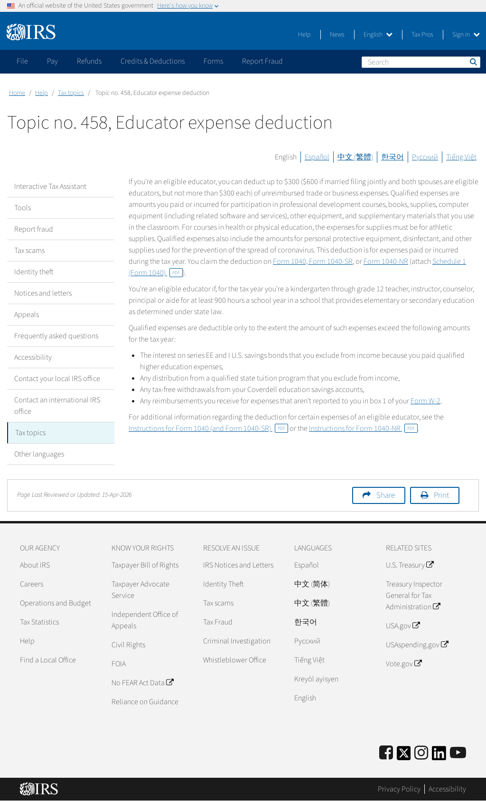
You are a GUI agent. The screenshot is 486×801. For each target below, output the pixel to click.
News (337, 34)
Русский (425, 157)
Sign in (466, 34)
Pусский (307, 641)
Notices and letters (43, 293)
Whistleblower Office (234, 660)
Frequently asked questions (56, 336)
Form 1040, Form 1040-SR (313, 261)
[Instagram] (421, 753)
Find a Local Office (48, 660)
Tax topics (71, 93)
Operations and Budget (55, 603)
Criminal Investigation (237, 641)
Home (17, 93)
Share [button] (385, 495)
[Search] (421, 62)
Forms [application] (213, 61)
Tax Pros (422, 34)
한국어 (392, 157)
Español (317, 157)
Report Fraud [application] (262, 61)
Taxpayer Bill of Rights (145, 565)
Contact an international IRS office (57, 406)
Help (304, 34)
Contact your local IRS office (57, 378)
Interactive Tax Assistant (50, 186)
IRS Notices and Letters (238, 565)
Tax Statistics (39, 622)
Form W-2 (425, 401)
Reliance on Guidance (145, 702)
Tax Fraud (218, 622)
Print (441, 495)
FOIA (119, 664)
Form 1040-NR (386, 261)
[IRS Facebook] (386, 753)
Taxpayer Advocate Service (140, 590)
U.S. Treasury (409, 565)
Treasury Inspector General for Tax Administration (414, 595)
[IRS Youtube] (458, 753)
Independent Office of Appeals (145, 620)
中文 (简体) (312, 584)
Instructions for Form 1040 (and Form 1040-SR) (208, 428)
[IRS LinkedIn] (439, 756)
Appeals (26, 314)
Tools (22, 208)
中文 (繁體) (355, 157)
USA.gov (403, 626)
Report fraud (33, 229)
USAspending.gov (417, 645)
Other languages (39, 454)
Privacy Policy (399, 789)
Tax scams (29, 250)
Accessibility (33, 357)
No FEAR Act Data (142, 683)
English (378, 34)
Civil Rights (128, 645)
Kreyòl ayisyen (316, 679)
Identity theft (33, 272)
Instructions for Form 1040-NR (363, 428)
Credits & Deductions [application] (153, 61)
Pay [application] (52, 61)
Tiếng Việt (461, 157)
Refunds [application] (89, 61)
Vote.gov (403, 664)
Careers (31, 584)
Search (473, 62)
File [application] (22, 61)
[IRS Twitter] (404, 756)
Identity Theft (223, 584)
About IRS (35, 565)
